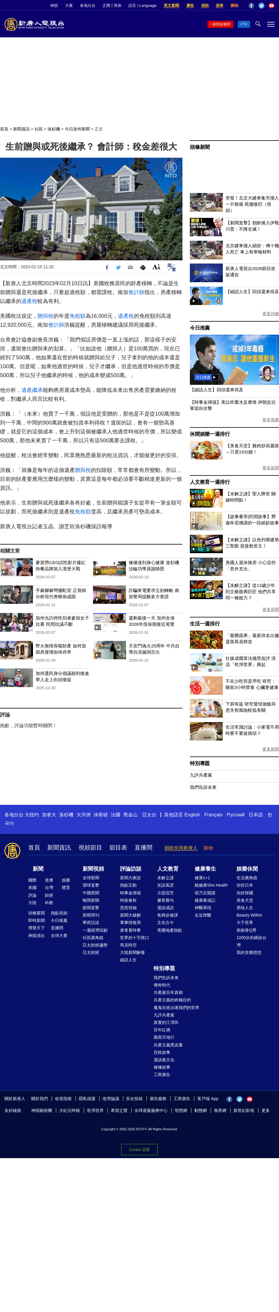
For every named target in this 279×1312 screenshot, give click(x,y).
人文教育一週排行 (210, 482)
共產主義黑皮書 (168, 1045)
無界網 (220, 1110)
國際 (32, 880)
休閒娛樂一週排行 (210, 434)
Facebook (251, 6)
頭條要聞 (36, 913)
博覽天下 (36, 927)
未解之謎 (165, 877)
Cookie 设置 (139, 1149)
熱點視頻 (59, 913)
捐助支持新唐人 (181, 847)
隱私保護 (87, 1098)
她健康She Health (211, 885)
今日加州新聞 (77, 129)
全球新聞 (91, 877)
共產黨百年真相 (168, 992)
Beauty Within (249, 915)
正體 (106, 5)
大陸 (32, 902)
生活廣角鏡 (247, 877)
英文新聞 (171, 5)
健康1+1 (202, 877)
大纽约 (32, 814)
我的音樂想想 (249, 952)
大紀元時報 (69, 1110)
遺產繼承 (32, 390)
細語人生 (128, 959)
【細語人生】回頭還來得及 (252, 291)
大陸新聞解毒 (132, 952)
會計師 (136, 292)
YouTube (272, 6)
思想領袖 (128, 907)
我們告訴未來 (203, 787)
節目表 (118, 847)
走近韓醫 (203, 915)
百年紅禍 (162, 1029)
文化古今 (165, 922)
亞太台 (149, 814)
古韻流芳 (165, 892)
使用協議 (111, 1098)
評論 (32, 895)
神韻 (54, 5)
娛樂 (66, 880)
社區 (38, 129)
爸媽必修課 (167, 915)
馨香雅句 (165, 900)
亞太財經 (91, 952)
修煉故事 (162, 1067)
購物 (234, 5)
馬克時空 (128, 945)
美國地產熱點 (169, 930)
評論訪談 (130, 869)
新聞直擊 (91, 907)
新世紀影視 (244, 1110)
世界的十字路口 (134, 937)
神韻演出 (36, 935)
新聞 (38, 869)
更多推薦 (270, 419)
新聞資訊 (21, 129)
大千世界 (245, 922)
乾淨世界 (95, 1110)
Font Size (156, 267)
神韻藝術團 (41, 1110)
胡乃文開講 (205, 892)
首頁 (4, 129)
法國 (115, 814)
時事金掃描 (130, 892)
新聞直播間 (221, 24)
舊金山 (130, 814)
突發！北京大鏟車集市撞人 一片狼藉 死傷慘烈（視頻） (252, 204)
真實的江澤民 (166, 1022)
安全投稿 (134, 1098)
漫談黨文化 (164, 1059)
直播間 (143, 847)
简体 (118, 5)
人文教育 (168, 869)
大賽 (69, 5)
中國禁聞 (91, 892)
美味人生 (245, 907)
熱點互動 (128, 885)
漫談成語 (165, 907)
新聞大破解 (130, 915)
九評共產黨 (201, 775)
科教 (49, 902)
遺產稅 (29, 301)
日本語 (256, 814)
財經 (49, 895)
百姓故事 (162, 1052)
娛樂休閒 (247, 869)
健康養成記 (205, 900)
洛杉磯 (54, 129)
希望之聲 (119, 1110)
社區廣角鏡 (93, 937)
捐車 (219, 5)
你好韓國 (245, 892)
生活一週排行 (205, 624)
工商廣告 (162, 1074)
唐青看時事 (130, 930)
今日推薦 (200, 328)
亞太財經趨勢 (95, 945)
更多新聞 (270, 467)
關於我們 (39, 1098)
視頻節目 (90, 847)
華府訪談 (91, 922)
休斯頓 (101, 814)
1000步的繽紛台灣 (252, 941)
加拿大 (49, 814)
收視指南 (63, 1098)
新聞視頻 (93, 869)
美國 (32, 887)
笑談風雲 (165, 885)
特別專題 (200, 763)
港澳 (49, 880)
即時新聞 (36, 920)
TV (245, 24)
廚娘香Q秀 (246, 930)
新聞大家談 (130, 877)
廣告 (190, 5)
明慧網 (181, 1110)
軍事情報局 (130, 922)
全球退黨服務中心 (151, 1110)
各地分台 (87, 5)
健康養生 (205, 869)
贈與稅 (45, 316)
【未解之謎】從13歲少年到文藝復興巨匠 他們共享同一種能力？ (251, 591)
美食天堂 (245, 900)
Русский (236, 814)
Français (213, 814)
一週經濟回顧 (95, 930)
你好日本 (245, 885)
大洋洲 (83, 814)
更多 (265, 1110)
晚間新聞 (91, 900)
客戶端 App (207, 1098)
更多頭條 (270, 313)
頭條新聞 (200, 147)
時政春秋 (128, 900)
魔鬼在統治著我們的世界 (176, 1007)
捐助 (205, 5)
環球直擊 (91, 885)
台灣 (49, 887)
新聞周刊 (91, 915)
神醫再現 (203, 907)
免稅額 (78, 316)
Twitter (261, 6)
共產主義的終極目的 (172, 999)
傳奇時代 (162, 985)
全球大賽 (59, 935)
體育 (66, 887)
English (192, 814)
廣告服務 (158, 1098)
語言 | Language (142, 5)
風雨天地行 (164, 1037)
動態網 (200, 1110)
